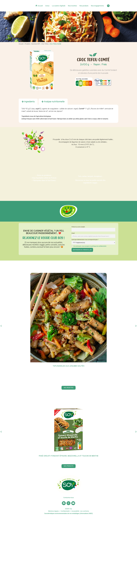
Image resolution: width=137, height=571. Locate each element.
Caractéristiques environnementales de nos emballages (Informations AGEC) (68, 568)
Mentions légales (53, 566)
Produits (27, 44)
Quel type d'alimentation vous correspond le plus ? (85, 239)
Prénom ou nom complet (78, 227)
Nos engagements (97, 6)
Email (73, 233)
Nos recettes (72, 6)
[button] (108, 5)
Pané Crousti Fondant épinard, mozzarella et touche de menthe (68, 510)
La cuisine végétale (58, 6)
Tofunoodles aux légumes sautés (68, 366)
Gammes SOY (35, 44)
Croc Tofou (45, 44)
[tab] (28, 102)
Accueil (21, 44)
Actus (47, 6)
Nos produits (84, 6)
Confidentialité (65, 566)
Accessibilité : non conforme (80, 566)
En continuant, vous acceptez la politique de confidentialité (90, 246)
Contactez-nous (68, 552)
